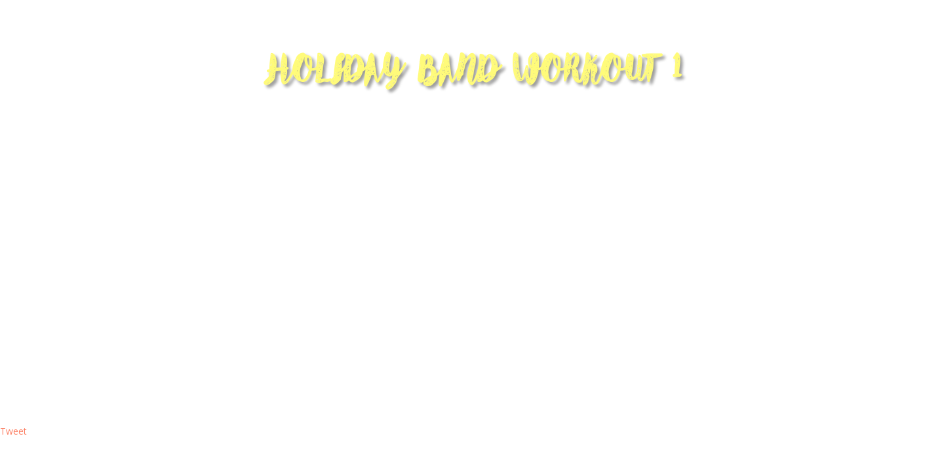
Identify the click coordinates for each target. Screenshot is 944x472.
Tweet (13, 431)
